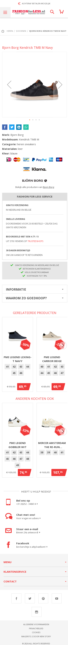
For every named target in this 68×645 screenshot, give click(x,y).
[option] (7, 366)
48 (27, 458)
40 (41, 366)
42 (14, 366)
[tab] (34, 289)
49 (17, 465)
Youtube (57, 598)
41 (7, 366)
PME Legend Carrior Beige (52, 359)
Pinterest (43, 598)
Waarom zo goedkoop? (26, 298)
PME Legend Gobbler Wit (17, 445)
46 (20, 373)
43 (20, 366)
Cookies (36, 632)
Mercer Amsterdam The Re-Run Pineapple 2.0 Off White (52, 445)
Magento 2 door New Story (36, 636)
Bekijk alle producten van (34, 187)
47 (62, 373)
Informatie (16, 289)
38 (41, 452)
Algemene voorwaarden (36, 624)
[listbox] (17, 370)
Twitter (30, 598)
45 (14, 373)
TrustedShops (35, 241)
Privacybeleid (36, 628)
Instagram (37, 612)
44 (27, 366)
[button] (9, 84)
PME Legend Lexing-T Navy (17, 359)
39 (48, 452)
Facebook (16, 598)
